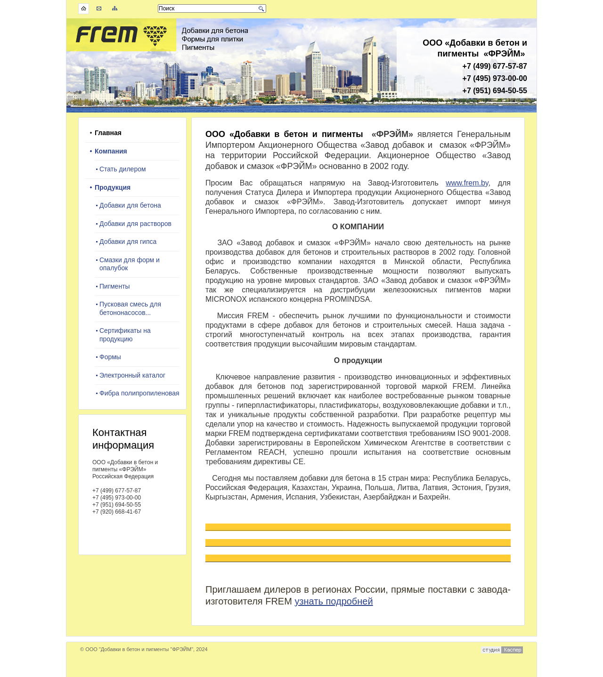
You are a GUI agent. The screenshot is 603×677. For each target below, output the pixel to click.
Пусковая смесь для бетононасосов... (130, 308)
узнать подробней (333, 601)
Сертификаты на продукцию (125, 335)
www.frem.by (467, 183)
